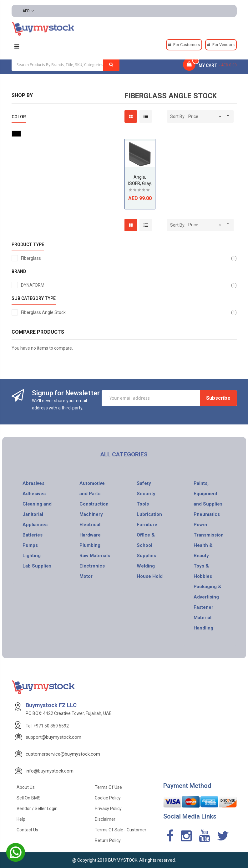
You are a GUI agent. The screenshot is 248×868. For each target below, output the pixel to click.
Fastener (203, 607)
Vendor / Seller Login (37, 808)
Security (146, 493)
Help (21, 819)
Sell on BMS (29, 797)
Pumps (30, 545)
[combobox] (65, 64)
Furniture (147, 524)
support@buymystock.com (53, 737)
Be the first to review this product (140, 190)
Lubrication (149, 514)
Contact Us (27, 829)
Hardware (90, 535)
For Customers (186, 44)
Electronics (92, 566)
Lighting (32, 555)
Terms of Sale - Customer (120, 829)
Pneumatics (207, 514)
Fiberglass (129, 258)
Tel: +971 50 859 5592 (47, 725)
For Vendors (223, 44)
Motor (86, 576)
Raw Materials (94, 555)
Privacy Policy (108, 808)
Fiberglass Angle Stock (129, 312)
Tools (143, 504)
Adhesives (34, 493)
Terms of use (108, 787)
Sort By (177, 116)
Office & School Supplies (146, 545)
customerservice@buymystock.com (63, 754)
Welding (146, 566)
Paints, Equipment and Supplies (208, 493)
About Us (26, 787)
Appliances (35, 524)
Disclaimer (105, 819)
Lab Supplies (37, 566)
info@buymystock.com (49, 771)
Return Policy (108, 840)
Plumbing (89, 545)
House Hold (150, 576)
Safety (144, 483)
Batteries (33, 535)
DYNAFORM (129, 285)
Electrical (89, 524)
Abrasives (33, 483)
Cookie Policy (108, 797)
